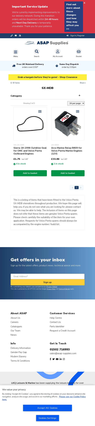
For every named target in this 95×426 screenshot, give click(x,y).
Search (37, 53)
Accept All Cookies (47, 407)
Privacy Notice (51, 286)
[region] (47, 405)
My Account (58, 53)
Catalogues (16, 326)
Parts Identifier (57, 326)
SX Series (16, 83)
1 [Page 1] (76, 187)
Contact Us (55, 322)
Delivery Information (21, 348)
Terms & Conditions (20, 360)
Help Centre (56, 317)
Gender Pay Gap (19, 352)
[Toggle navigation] (15, 53)
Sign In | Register (76, 35)
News (14, 334)
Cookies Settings (47, 418)
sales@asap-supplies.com (63, 353)
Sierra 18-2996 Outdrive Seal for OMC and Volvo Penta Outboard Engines (30, 150)
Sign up (47, 282)
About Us (15, 317)
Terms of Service (64, 289)
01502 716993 (60, 349)
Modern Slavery (18, 356)
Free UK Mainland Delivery (30, 66)
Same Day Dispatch (69, 66)
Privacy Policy (51, 289)
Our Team (15, 330)
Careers (14, 322)
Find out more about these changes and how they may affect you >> (73, 16)
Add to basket (30, 173)
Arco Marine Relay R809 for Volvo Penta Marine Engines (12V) (66, 150)
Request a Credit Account (62, 330)
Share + (83, 83)
